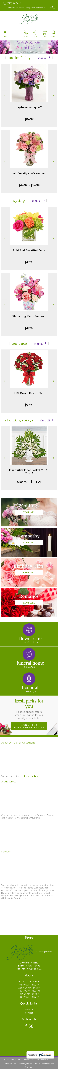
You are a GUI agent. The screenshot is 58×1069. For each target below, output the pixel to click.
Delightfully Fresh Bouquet (29, 173)
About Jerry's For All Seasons (18, 742)
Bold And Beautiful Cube (29, 250)
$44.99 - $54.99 (29, 185)
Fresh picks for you (29, 709)
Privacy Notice (25, 1063)
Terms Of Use (10, 1063)
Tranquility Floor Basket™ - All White (29, 471)
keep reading (31, 776)
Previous (4, 95)
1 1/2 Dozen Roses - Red (29, 393)
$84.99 (29, 119)
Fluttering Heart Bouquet (29, 316)
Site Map (29, 1067)
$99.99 (29, 405)
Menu (5, 36)
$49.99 (29, 262)
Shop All (43, 58)
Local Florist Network (44, 1063)
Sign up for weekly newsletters (29, 726)
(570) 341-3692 (14, 3)
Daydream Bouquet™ (29, 107)
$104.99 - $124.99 (29, 482)
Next (54, 95)
